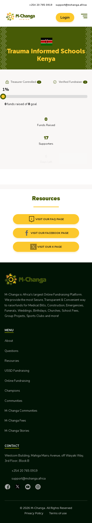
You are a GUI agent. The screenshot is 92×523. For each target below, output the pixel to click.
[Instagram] (39, 486)
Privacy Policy (33, 513)
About (9, 341)
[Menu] (84, 16)
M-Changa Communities (21, 411)
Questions (11, 351)
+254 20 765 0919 (40, 5)
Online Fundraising (17, 381)
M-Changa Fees (15, 421)
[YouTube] (29, 486)
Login (65, 17)
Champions (12, 391)
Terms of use (58, 513)
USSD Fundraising (17, 371)
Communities (13, 401)
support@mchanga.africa (71, 5)
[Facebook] (8, 486)
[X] (19, 486)
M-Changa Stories (17, 431)
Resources (12, 361)
